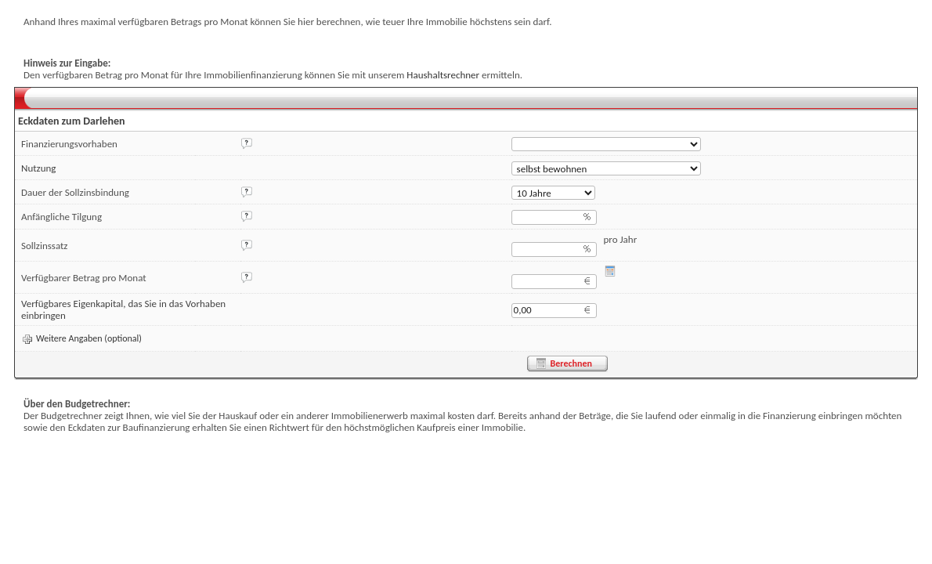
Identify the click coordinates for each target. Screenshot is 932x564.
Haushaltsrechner (442, 75)
